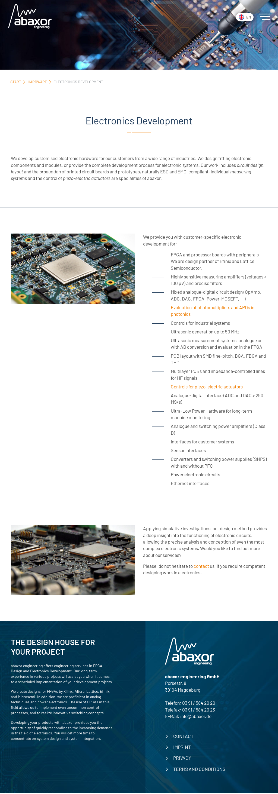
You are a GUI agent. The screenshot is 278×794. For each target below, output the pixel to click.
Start (15, 81)
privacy (182, 759)
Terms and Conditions (199, 770)
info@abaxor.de (195, 717)
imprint (182, 748)
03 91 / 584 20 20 (198, 704)
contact (201, 567)
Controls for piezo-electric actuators (207, 387)
